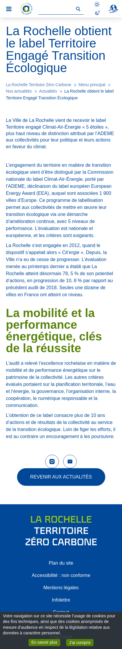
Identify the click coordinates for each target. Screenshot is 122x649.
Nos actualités (19, 91)
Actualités (48, 91)
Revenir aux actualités (61, 476)
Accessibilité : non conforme (61, 575)
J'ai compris (81, 642)
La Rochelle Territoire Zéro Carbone (38, 84)
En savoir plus (45, 642)
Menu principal (91, 84)
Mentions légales (60, 587)
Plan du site (61, 563)
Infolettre (61, 599)
